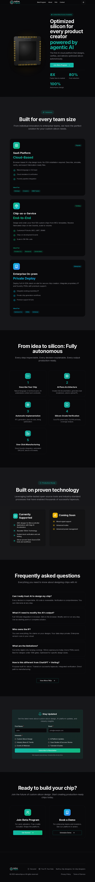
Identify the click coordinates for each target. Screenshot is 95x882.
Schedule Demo (67, 833)
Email (50, 726)
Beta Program (41, 2)
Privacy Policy (66, 874)
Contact (62, 2)
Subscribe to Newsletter (47, 750)
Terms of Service (79, 874)
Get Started (28, 833)
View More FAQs (47, 680)
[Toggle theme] (83, 2)
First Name (19, 726)
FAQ (56, 2)
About (50, 2)
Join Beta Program (61, 65)
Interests (19, 735)
